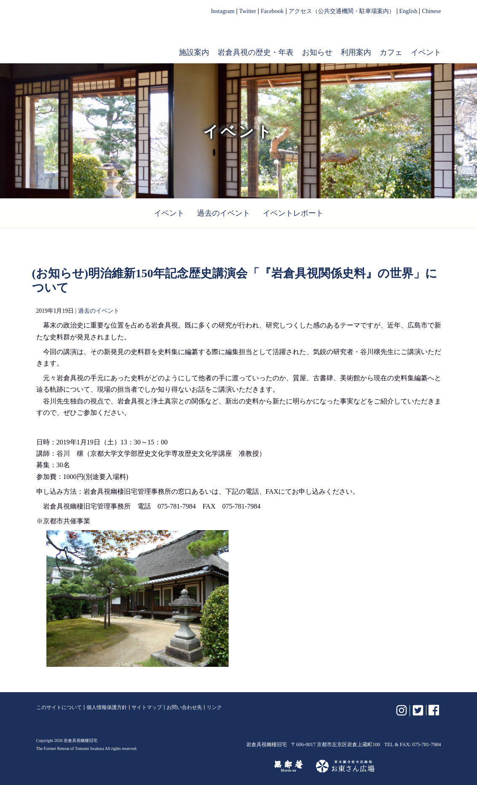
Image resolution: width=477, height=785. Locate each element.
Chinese (431, 11)
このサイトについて (59, 707)
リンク (214, 707)
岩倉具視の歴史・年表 (256, 52)
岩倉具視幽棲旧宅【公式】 (90, 36)
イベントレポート (293, 213)
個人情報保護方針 (106, 707)
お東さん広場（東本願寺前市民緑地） (345, 766)
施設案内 (194, 52)
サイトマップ (147, 707)
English (408, 11)
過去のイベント (223, 213)
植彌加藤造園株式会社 (139, 766)
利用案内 (356, 52)
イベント (426, 52)
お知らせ (317, 52)
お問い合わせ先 (184, 707)
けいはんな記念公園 (224, 766)
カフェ (391, 52)
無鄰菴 (288, 766)
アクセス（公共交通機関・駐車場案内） (341, 11)
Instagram (222, 11)
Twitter (247, 11)
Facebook (272, 11)
